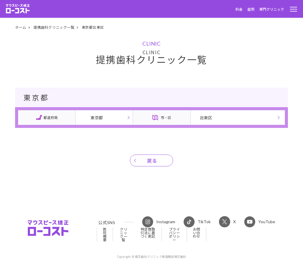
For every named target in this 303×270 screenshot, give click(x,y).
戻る (152, 160)
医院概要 (105, 234)
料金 (239, 9)
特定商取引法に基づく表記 (148, 232)
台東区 (206, 117)
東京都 (97, 117)
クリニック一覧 (123, 234)
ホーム (20, 27)
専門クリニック (271, 9)
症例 (250, 9)
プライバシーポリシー (174, 234)
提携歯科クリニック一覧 (54, 27)
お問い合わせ (196, 232)
